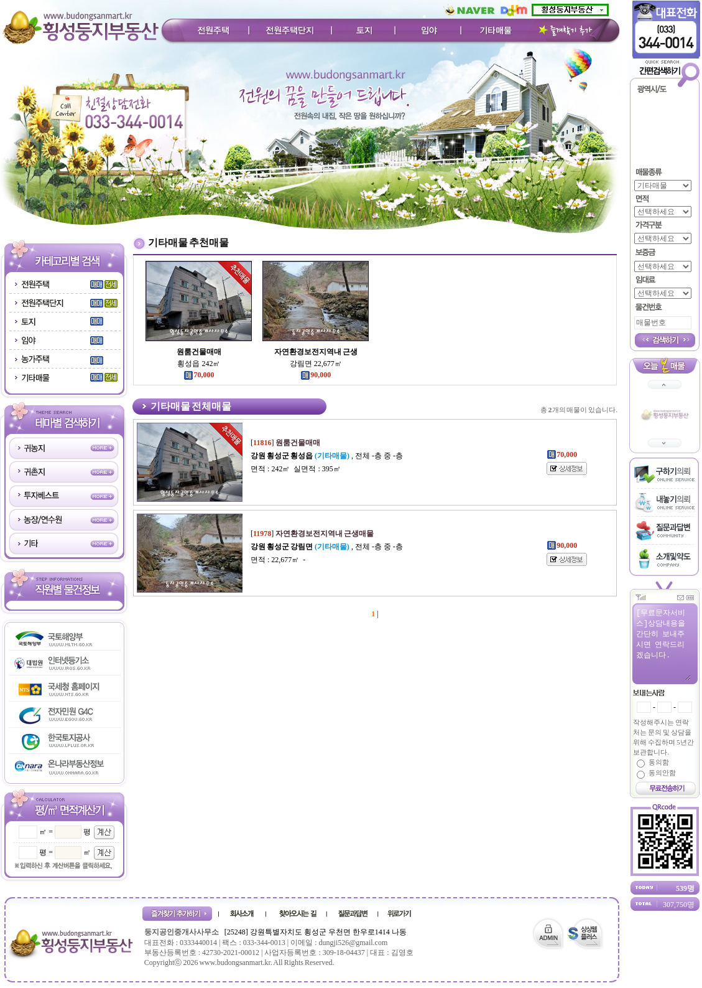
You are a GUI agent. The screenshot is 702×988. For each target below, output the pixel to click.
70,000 (198, 374)
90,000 (315, 374)
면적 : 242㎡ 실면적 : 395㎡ (296, 468)
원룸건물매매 (199, 351)
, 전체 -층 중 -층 (327, 455)
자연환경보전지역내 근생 (316, 351)
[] (285, 442)
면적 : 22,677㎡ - (278, 559)
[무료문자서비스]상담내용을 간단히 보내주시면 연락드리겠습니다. (663, 643)
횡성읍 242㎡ (198, 363)
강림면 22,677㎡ (316, 363)
